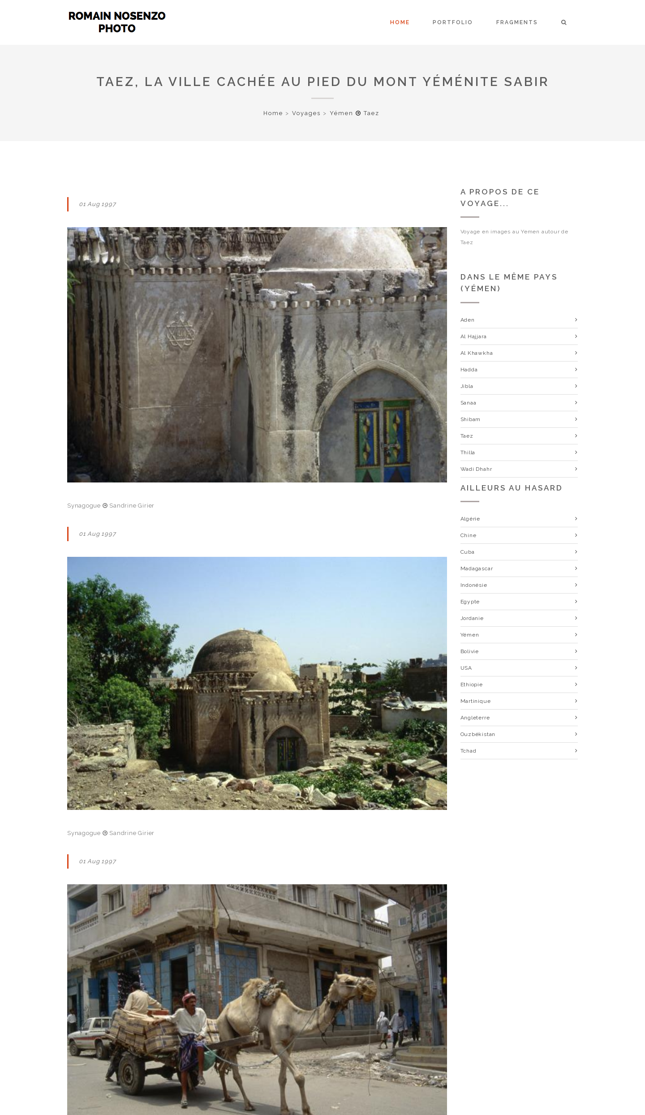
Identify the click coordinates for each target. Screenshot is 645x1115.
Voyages (306, 113)
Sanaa (468, 403)
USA (466, 668)
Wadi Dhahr (476, 469)
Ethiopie (471, 684)
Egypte (470, 601)
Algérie (470, 519)
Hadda (469, 369)
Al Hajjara (473, 336)
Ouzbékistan (478, 734)
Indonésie (473, 585)
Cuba (467, 552)
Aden (467, 320)
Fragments (517, 22)
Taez (466, 436)
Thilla (468, 452)
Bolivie (469, 651)
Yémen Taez (354, 113)
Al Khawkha (476, 353)
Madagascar (476, 568)
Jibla (466, 386)
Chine (468, 535)
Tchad (468, 751)
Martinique (475, 701)
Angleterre (475, 718)
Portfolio (453, 22)
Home (400, 22)
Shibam (470, 419)
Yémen (469, 635)
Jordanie (472, 618)
